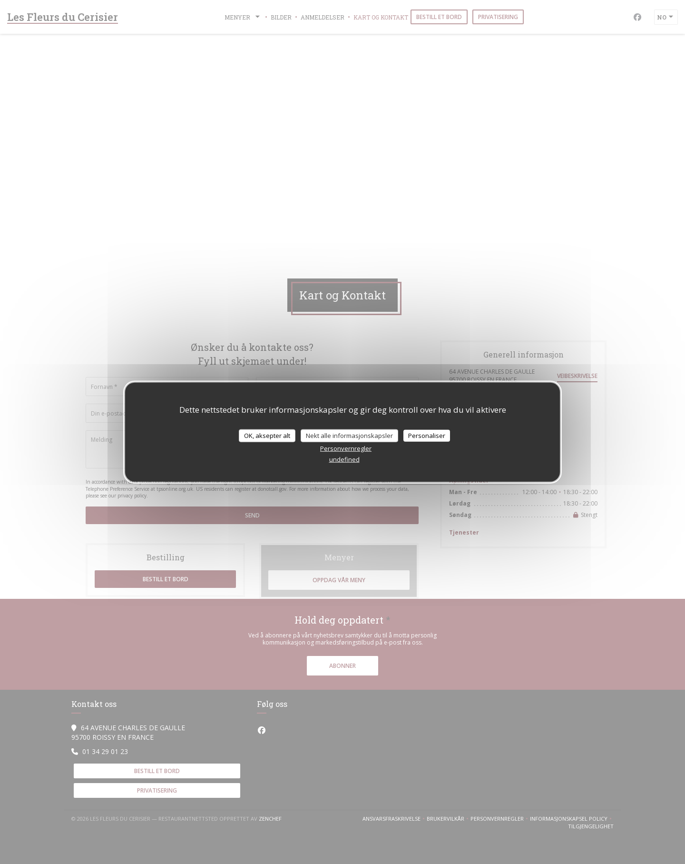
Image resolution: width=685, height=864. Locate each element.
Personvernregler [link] (346, 448)
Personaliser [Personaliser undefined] (426, 435)
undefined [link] (344, 459)
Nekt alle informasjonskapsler (349, 435)
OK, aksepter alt (267, 435)
